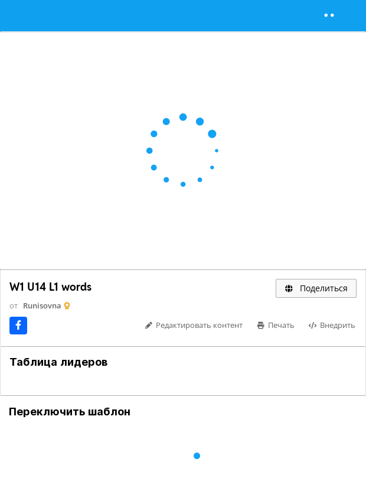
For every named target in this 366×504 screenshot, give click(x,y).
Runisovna (42, 305)
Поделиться (316, 288)
